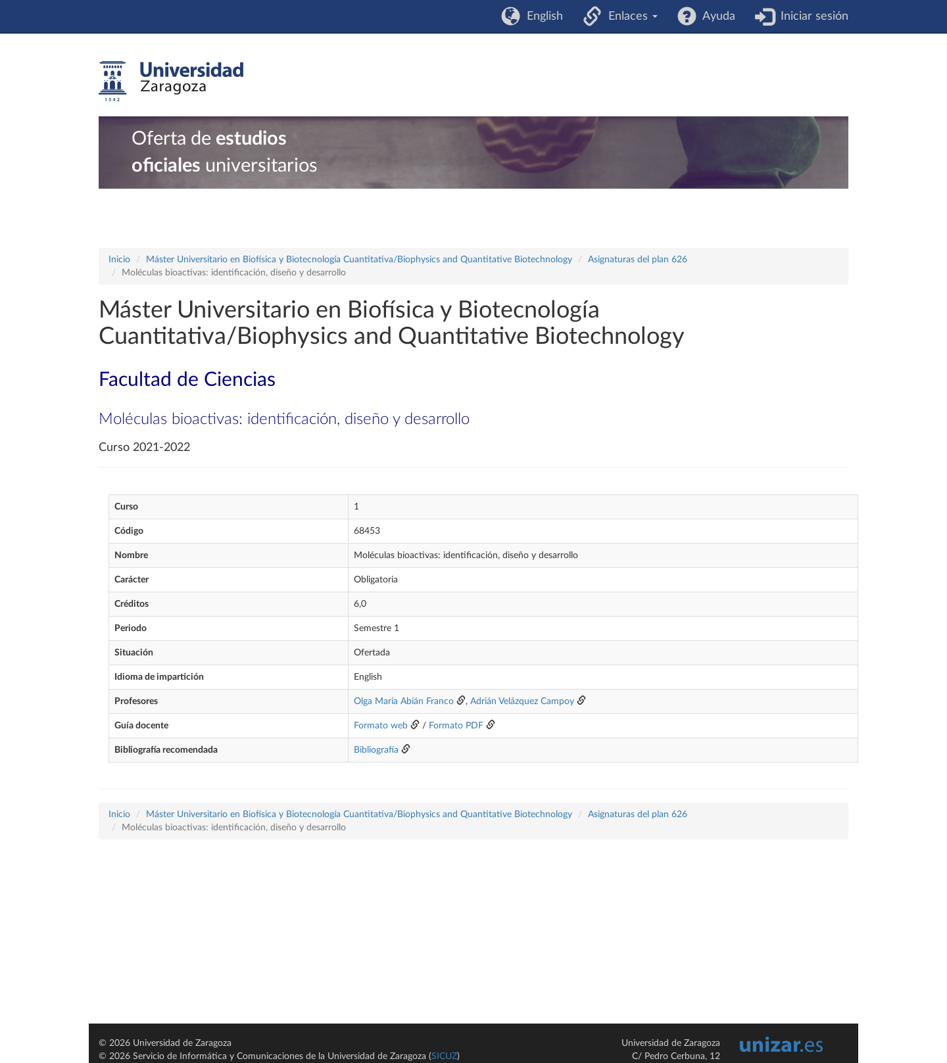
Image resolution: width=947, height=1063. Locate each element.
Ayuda (715, 16)
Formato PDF (456, 725)
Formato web (381, 725)
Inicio (119, 259)
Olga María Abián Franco (404, 701)
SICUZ (444, 1056)
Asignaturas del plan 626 (637, 259)
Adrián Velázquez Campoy (522, 701)
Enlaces (630, 16)
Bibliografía (376, 750)
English (541, 16)
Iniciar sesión (811, 16)
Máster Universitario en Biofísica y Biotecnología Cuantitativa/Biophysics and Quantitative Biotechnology (359, 259)
